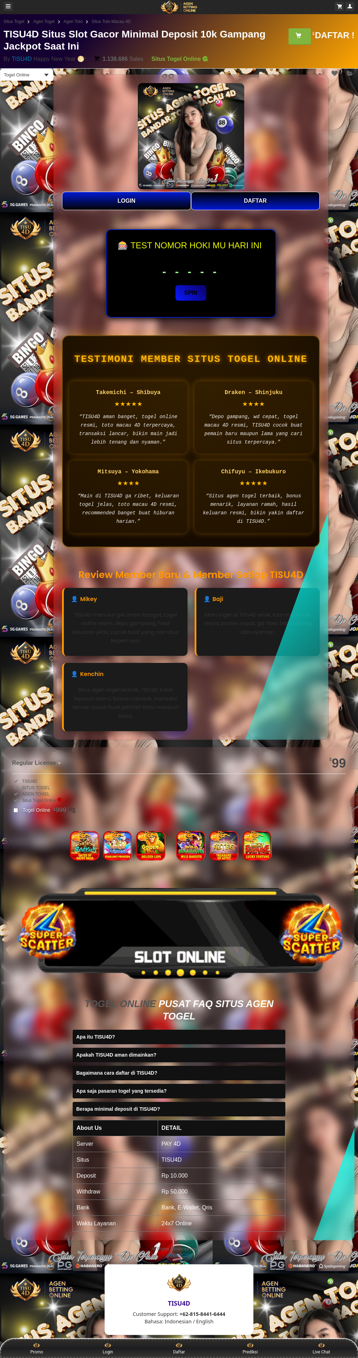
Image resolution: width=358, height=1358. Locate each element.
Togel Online (49, 810)
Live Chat (321, 1348)
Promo (36, 1348)
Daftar (179, 1348)
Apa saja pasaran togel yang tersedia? (121, 1091)
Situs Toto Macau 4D (111, 21)
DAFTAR (255, 201)
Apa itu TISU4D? (95, 1037)
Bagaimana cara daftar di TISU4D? (116, 1073)
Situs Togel (14, 21)
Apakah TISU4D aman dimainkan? (116, 1055)
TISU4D (22, 59)
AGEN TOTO (179, 1255)
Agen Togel (44, 21)
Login (107, 1348)
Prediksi (250, 1348)
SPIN (190, 293)
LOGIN (126, 201)
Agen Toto (73, 21)
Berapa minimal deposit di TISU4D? (118, 1109)
